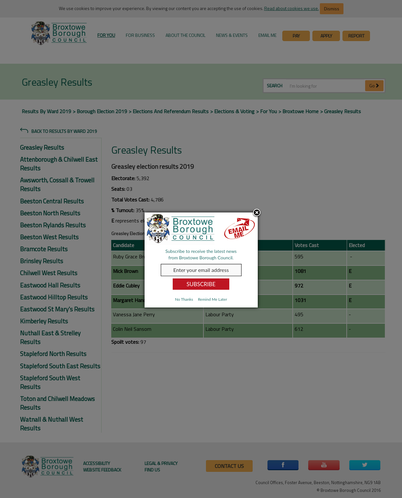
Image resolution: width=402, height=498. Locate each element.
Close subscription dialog (257, 213)
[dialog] (201, 260)
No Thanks (184, 299)
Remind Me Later (212, 299)
